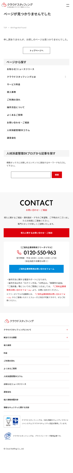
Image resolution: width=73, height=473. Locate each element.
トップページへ (36, 50)
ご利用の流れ (9, 360)
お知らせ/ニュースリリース (15, 384)
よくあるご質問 (10, 368)
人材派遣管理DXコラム (13, 376)
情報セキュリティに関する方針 (16, 407)
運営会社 (7, 391)
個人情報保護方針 (11, 399)
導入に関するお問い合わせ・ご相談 (36, 232)
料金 (5, 353)
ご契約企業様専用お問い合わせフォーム (36, 268)
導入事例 (7, 345)
